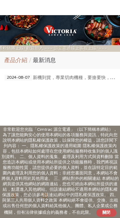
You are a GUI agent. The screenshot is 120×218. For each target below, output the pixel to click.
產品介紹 (15, 60)
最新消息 (44, 60)
